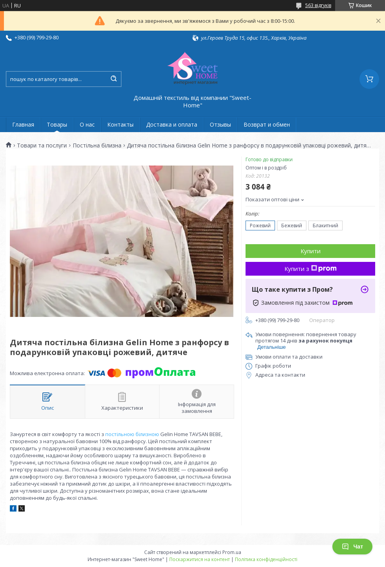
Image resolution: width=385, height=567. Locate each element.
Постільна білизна (97, 145)
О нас (87, 124)
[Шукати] (113, 79)
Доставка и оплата (171, 124)
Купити (311, 251)
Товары (57, 124)
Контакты (120, 124)
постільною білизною (132, 434)
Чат (352, 546)
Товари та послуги (42, 145)
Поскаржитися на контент (199, 559)
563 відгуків (318, 5)
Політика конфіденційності (266, 559)
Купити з (310, 268)
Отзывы (220, 124)
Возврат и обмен (267, 124)
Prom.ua (231, 552)
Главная (23, 124)
